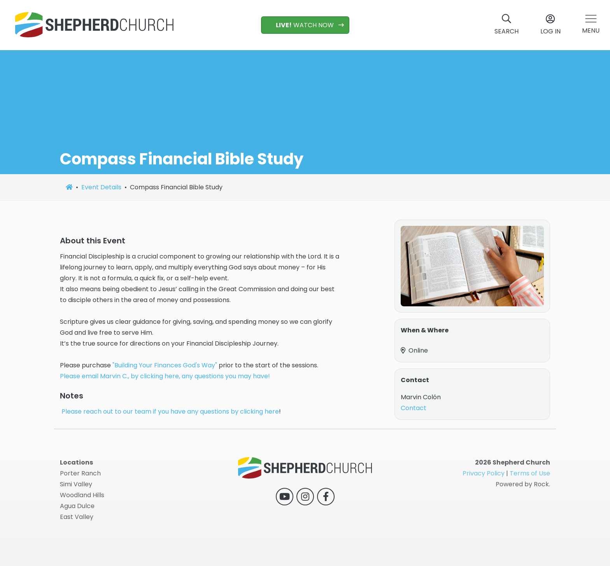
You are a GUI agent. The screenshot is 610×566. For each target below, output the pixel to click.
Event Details (101, 187)
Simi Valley (76, 484)
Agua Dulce (77, 505)
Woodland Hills (82, 495)
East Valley (76, 516)
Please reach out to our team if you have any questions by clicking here (170, 411)
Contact (413, 408)
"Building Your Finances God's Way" (164, 365)
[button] (590, 25)
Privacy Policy (484, 473)
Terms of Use (530, 473)
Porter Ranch (80, 473)
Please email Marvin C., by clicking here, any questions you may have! (166, 376)
